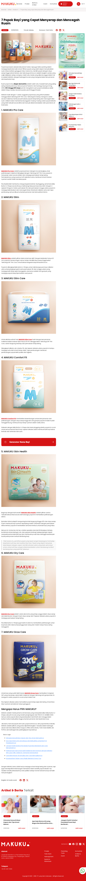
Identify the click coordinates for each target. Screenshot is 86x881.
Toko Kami (47, 854)
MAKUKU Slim (6, 258)
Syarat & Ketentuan (47, 860)
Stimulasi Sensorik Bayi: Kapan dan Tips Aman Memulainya (25, 738)
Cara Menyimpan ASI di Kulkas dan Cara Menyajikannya (24, 756)
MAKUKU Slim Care (25, 339)
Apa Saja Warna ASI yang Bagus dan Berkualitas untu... (42, 822)
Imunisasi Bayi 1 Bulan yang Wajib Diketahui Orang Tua (23, 758)
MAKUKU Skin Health (28, 513)
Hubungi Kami (48, 857)
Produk (27, 4)
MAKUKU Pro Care (7, 171)
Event (45, 4)
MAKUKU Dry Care (7, 614)
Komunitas (53, 4)
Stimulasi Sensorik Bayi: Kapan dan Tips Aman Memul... (11, 822)
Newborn (15, 10)
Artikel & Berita (78, 855)
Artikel (9, 10)
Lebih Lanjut (80, 77)
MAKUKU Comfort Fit (8, 419)
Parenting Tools (64, 852)
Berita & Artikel (34, 4)
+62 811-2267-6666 (6, 869)
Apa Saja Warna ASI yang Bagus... (74, 84)
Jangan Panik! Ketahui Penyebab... (75, 94)
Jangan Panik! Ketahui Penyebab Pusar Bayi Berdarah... (69, 822)
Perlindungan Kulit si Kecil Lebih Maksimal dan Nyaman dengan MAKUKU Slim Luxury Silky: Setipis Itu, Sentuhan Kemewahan (29, 752)
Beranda (19, 4)
